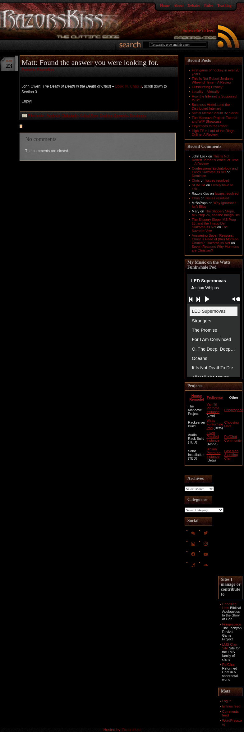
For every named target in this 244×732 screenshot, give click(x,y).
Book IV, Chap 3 (128, 86)
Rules (208, 5)
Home (165, 5)
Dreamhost (131, 730)
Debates (193, 5)
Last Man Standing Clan (231, 454)
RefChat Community (233, 438)
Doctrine (106, 115)
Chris (196, 180)
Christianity (70, 115)
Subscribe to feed (198, 30)
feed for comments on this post (51, 127)
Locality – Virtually (205, 91)
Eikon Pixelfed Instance (212, 436)
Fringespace (233, 410)
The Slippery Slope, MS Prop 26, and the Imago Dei (216, 213)
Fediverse (215, 397)
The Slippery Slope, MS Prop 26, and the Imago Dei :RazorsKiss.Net (214, 223)
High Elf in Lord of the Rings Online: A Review (213, 132)
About (178, 5)
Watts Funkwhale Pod (214, 424)
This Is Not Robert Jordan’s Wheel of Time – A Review (212, 80)
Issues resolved (217, 180)
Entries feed (231, 706)
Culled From (89, 115)
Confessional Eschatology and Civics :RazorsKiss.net (215, 170)
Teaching (224, 5)
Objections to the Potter (210, 126)
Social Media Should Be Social (215, 113)
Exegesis (121, 115)
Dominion (199, 176)
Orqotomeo (138, 115)
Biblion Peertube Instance (213, 452)
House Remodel (196, 397)
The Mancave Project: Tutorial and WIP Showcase (214, 119)
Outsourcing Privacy (207, 87)
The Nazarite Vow (210, 229)
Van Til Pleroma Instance (212, 408)
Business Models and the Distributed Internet (211, 106)
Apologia (53, 115)
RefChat (228, 664)
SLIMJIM (198, 185)
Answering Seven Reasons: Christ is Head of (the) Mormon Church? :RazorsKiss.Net (215, 239)
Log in (227, 701)
